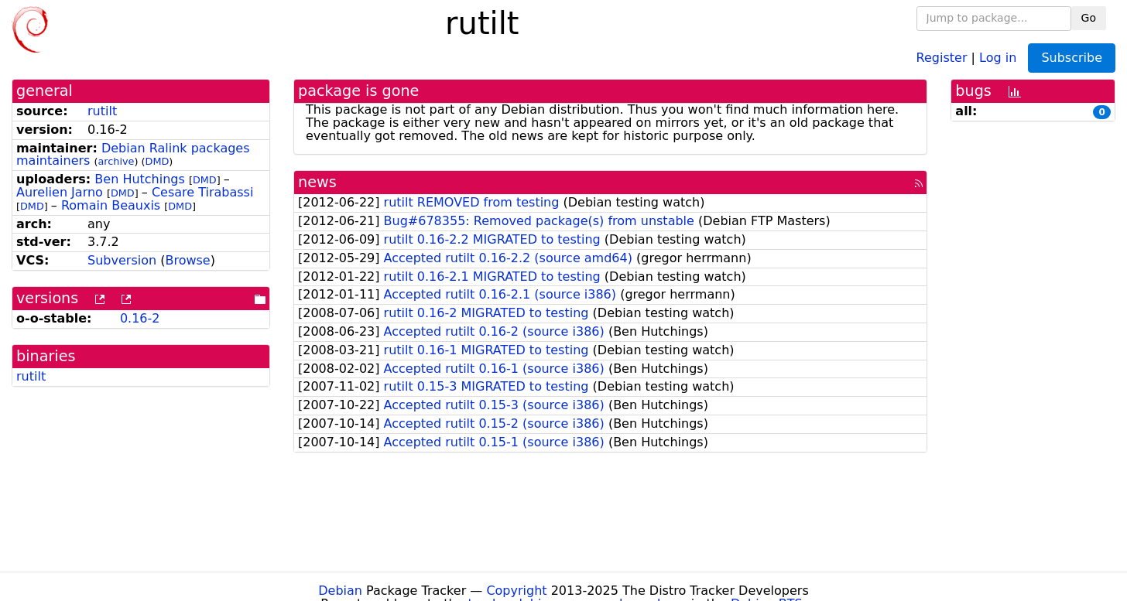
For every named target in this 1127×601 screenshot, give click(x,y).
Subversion (121, 260)
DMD (158, 161)
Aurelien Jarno (59, 192)
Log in (997, 57)
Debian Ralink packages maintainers (133, 155)
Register (942, 57)
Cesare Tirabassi (203, 192)
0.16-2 (140, 318)
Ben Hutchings (139, 179)
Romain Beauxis (110, 205)
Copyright (516, 590)
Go (1088, 18)
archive (116, 161)
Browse (187, 260)
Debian (340, 590)
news (317, 182)
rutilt (102, 111)
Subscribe (1071, 57)
